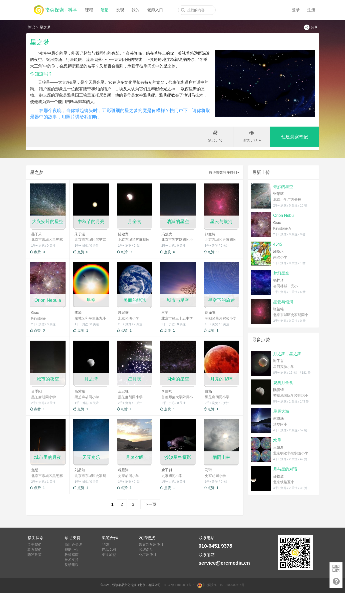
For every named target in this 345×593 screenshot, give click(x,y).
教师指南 (72, 555)
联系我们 (35, 550)
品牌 (105, 545)
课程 (89, 10)
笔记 (105, 10)
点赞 (37, 252)
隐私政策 (35, 555)
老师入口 (155, 10)
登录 (296, 10)
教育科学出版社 (151, 545)
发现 (120, 10)
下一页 (150, 504)
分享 (311, 27)
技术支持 (72, 560)
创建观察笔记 (294, 136)
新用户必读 (73, 545)
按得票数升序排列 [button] (224, 172)
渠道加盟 (109, 555)
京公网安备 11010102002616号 (220, 585)
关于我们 (35, 545)
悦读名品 (146, 550)
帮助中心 (72, 550)
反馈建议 (72, 565)
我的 (136, 10)
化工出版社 (148, 555)
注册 (311, 10)
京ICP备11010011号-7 (179, 585)
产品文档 (109, 550)
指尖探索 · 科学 (56, 9)
